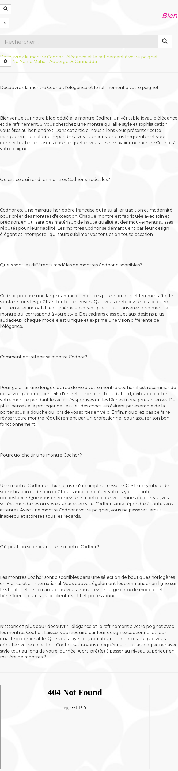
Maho (39, 61)
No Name (22, 61)
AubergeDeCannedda (73, 61)
